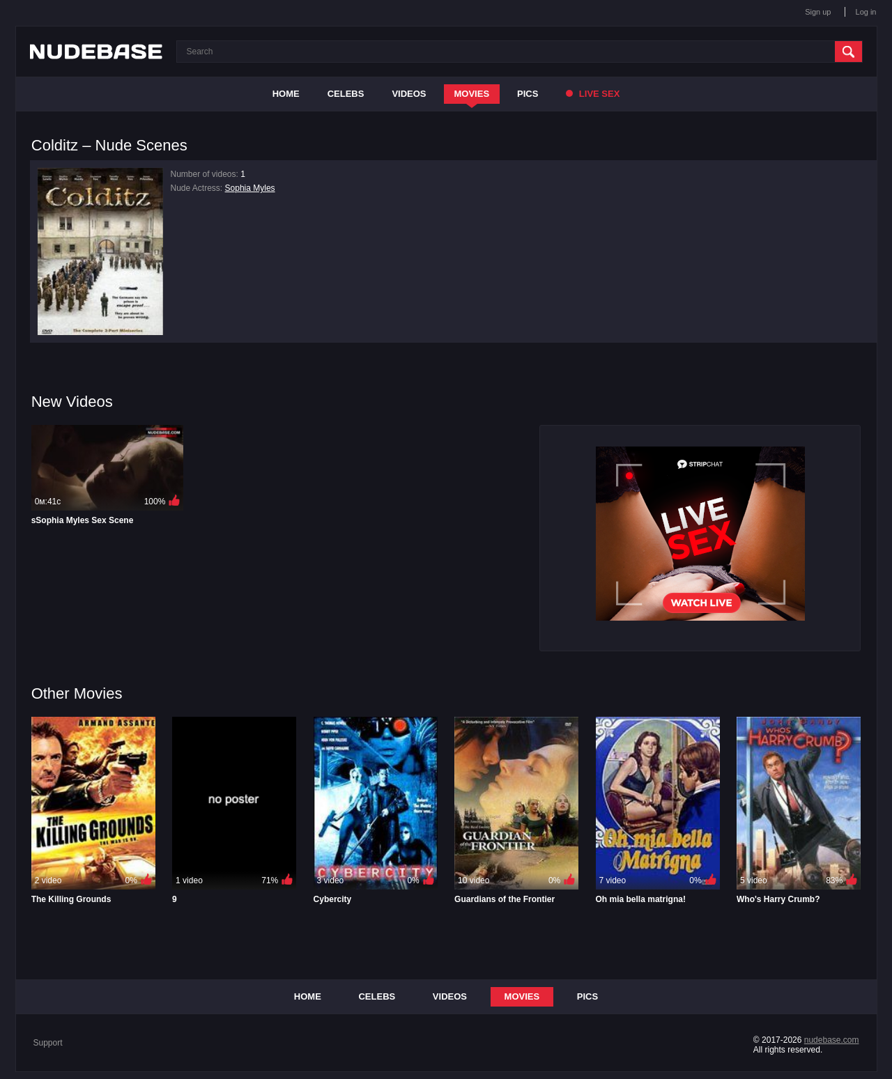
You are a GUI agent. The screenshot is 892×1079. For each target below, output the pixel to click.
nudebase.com (831, 1040)
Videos (409, 93)
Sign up (818, 12)
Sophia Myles (250, 188)
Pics (527, 93)
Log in (866, 12)
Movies (472, 93)
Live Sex (593, 93)
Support (48, 1043)
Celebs (346, 93)
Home (286, 93)
